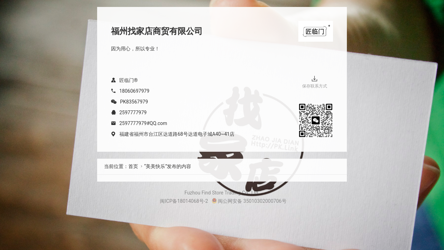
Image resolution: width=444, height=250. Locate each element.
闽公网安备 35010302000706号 (249, 201)
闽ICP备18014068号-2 (184, 201)
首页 (133, 166)
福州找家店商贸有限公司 (157, 31)
